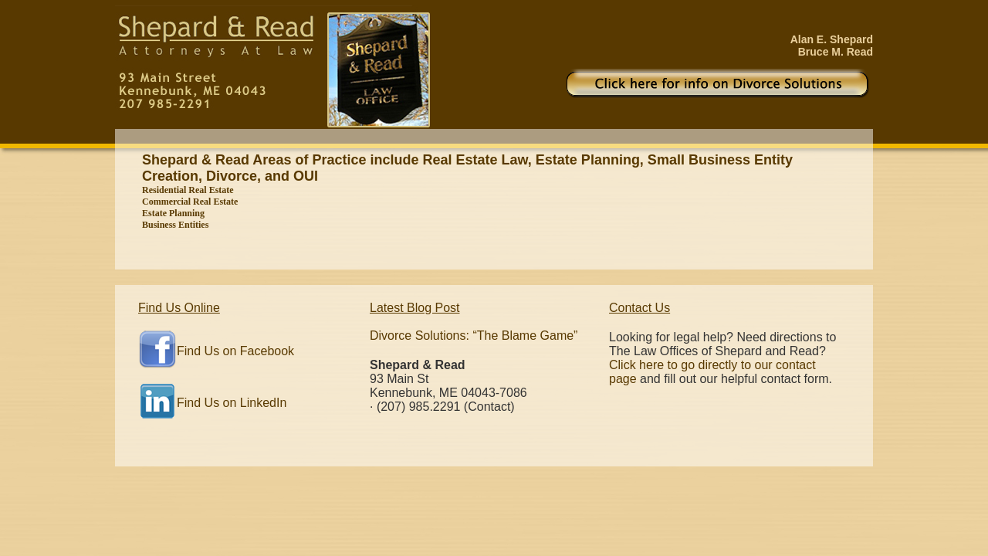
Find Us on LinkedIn (231, 402)
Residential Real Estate (188, 190)
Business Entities (175, 224)
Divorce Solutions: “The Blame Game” (473, 335)
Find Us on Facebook (235, 351)
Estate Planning (173, 213)
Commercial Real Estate (190, 201)
